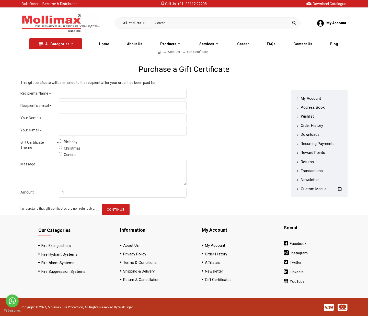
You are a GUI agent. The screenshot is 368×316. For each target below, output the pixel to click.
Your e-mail (29, 130)
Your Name (29, 118)
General (67, 154)
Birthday (68, 141)
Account (174, 52)
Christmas (69, 148)
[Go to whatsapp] (12, 301)
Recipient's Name (34, 93)
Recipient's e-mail (34, 106)
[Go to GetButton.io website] (12, 310)
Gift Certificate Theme (32, 145)
